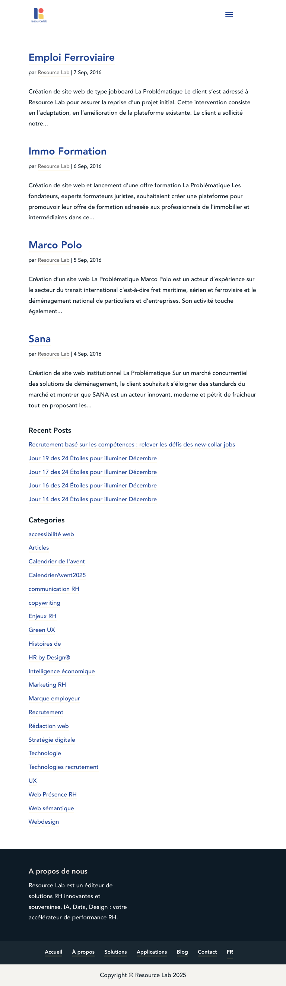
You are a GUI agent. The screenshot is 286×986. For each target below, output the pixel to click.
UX (33, 781)
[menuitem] (230, 952)
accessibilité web (51, 534)
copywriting (44, 603)
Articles (39, 547)
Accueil (53, 952)
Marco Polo (55, 245)
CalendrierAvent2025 (57, 575)
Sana (40, 339)
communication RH (54, 589)
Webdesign (44, 822)
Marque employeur (54, 698)
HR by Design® (49, 657)
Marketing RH (47, 684)
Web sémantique (51, 808)
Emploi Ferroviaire (72, 57)
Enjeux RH (43, 616)
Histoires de (45, 644)
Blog (182, 952)
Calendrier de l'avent (57, 561)
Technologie (45, 753)
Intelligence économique (62, 671)
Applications (152, 952)
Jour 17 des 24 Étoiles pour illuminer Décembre (93, 472)
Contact (207, 952)
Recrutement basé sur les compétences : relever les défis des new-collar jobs (132, 444)
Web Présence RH (53, 794)
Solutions (115, 952)
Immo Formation (68, 151)
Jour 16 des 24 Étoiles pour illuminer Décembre (93, 485)
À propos (83, 952)
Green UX (42, 630)
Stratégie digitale (52, 740)
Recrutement (46, 712)
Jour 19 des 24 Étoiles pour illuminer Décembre (93, 458)
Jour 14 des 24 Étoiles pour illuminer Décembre (93, 499)
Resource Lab (54, 73)
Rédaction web (49, 726)
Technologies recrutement (64, 767)
